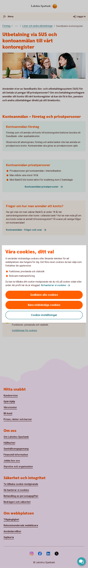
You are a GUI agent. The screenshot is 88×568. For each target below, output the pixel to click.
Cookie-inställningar (44, 315)
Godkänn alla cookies (44, 294)
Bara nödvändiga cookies (44, 305)
